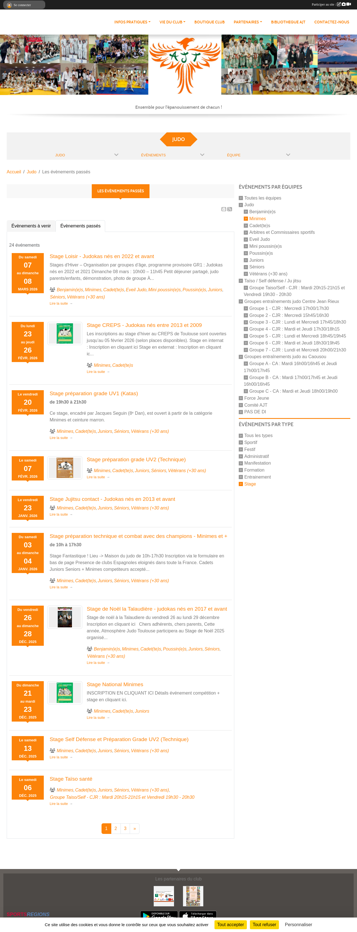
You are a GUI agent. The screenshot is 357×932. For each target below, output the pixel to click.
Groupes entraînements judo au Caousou (285, 356)
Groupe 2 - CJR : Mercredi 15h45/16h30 (289, 315)
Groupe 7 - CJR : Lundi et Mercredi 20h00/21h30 (297, 349)
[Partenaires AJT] (164, 896)
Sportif (250, 442)
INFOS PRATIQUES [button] (130, 22)
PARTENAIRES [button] (246, 22)
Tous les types (258, 435)
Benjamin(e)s (262, 211)
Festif (249, 449)
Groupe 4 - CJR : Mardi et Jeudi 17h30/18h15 (294, 329)
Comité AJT (255, 404)
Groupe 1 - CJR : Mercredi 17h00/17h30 (289, 308)
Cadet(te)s (259, 225)
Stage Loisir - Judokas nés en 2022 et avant (102, 256)
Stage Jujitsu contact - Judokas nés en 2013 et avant (112, 499)
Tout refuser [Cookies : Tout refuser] (264, 924)
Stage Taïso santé (71, 779)
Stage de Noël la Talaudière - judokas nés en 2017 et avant (157, 609)
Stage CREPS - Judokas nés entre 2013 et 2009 (144, 325)
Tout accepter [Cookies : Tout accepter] (230, 924)
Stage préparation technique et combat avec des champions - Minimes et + (138, 536)
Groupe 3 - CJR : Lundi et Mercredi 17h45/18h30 (297, 322)
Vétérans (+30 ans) (268, 273)
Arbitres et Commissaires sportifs (282, 232)
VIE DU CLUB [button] (171, 22)
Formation (254, 470)
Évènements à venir (31, 226)
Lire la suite (59, 303)
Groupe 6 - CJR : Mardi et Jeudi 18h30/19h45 (294, 343)
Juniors (256, 260)
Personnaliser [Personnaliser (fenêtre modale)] (298, 924)
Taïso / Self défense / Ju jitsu (272, 280)
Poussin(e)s (261, 253)
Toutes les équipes (262, 197)
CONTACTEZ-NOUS (331, 22)
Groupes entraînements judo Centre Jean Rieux (291, 301)
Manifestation (257, 463)
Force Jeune (256, 398)
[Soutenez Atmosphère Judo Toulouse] (193, 896)
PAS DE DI (255, 411)
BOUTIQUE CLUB (209, 22)
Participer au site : (331, 4)
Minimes (257, 218)
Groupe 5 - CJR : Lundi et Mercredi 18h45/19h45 (297, 336)
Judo (249, 204)
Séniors (256, 266)
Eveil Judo (259, 239)
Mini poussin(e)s (265, 246)
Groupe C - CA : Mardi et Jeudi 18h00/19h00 (293, 391)
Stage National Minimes (115, 684)
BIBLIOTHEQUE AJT (288, 22)
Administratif (256, 456)
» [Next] (134, 828)
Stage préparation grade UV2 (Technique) (136, 459)
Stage (250, 483)
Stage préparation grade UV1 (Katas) (94, 393)
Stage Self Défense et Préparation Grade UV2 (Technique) (119, 739)
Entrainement (257, 477)
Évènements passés (80, 226)
